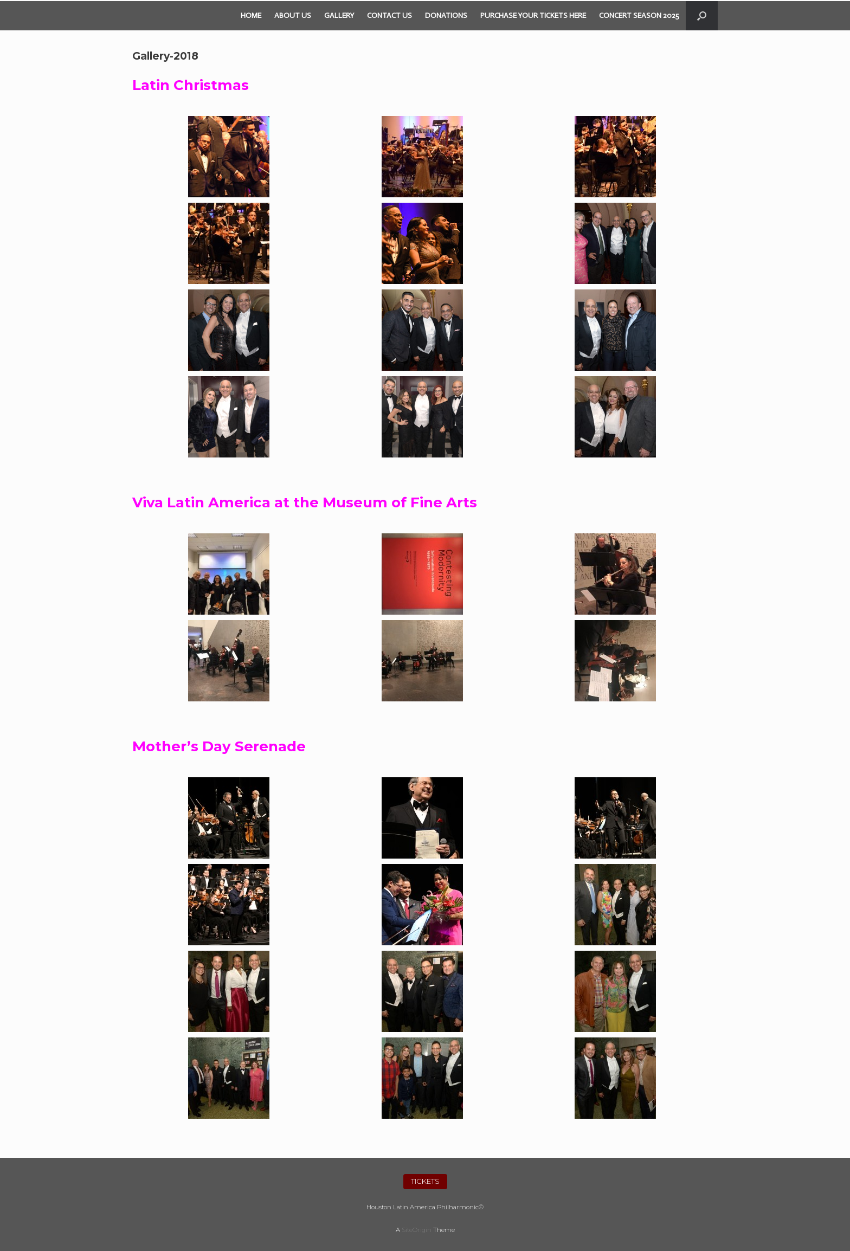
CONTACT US (389, 15)
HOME (251, 15)
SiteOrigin (417, 1230)
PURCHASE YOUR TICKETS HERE (533, 15)
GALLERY (339, 15)
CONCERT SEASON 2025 (639, 15)
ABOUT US (292, 15)
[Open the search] (702, 15)
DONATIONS (446, 15)
